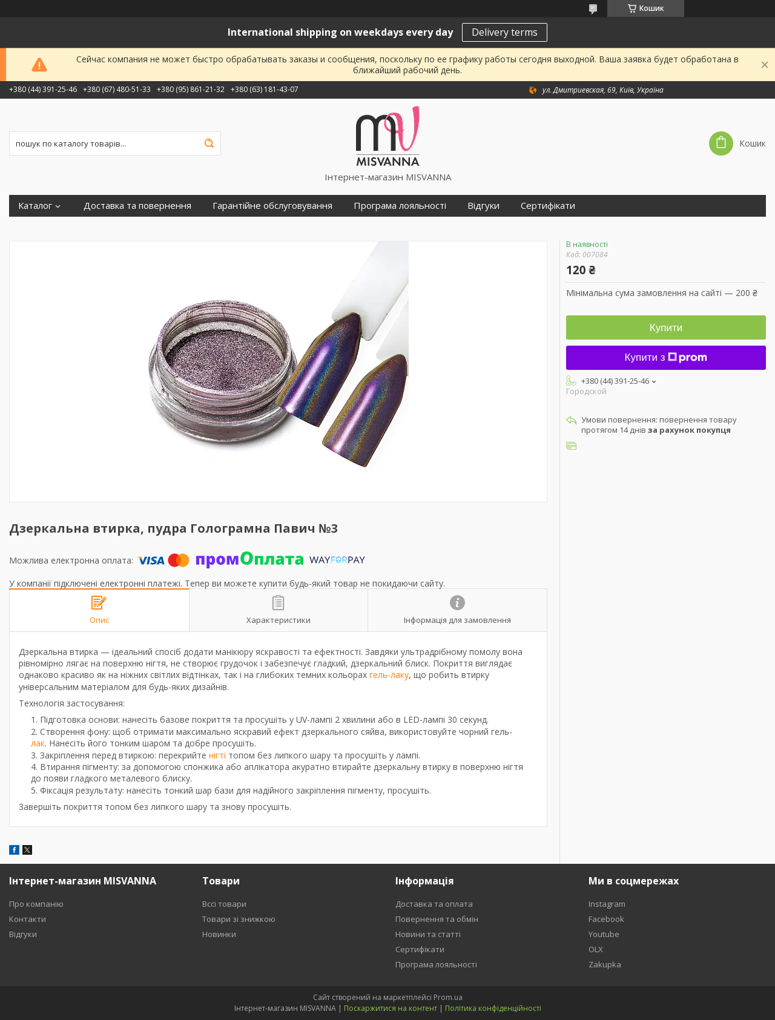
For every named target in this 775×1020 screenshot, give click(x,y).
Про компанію (36, 903)
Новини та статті (428, 934)
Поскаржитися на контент (390, 1008)
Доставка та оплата (434, 903)
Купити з (666, 357)
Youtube (604, 934)
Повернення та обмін (436, 918)
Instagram (607, 903)
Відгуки (483, 205)
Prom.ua (448, 997)
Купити (666, 328)
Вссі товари (224, 903)
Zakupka (605, 964)
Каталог (35, 205)
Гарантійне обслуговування (272, 205)
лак (38, 743)
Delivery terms (505, 32)
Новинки (219, 934)
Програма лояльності (400, 205)
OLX (596, 949)
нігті (217, 755)
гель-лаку (389, 674)
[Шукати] (209, 143)
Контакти (27, 918)
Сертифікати (548, 205)
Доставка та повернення (137, 205)
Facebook (606, 918)
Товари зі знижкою (238, 918)
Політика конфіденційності (493, 1008)
